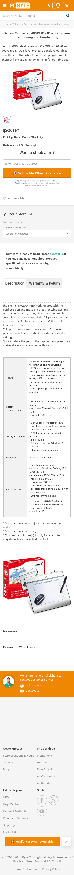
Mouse (69, 24)
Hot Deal (42, 762)
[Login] (57, 5)
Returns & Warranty (15, 818)
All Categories (46, 776)
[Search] (67, 16)
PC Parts (16, 24)
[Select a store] (49, 5)
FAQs (6, 797)
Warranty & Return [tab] (44, 283)
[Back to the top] (66, 841)
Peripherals (30, 24)
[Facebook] (43, 804)
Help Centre (11, 804)
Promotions (44, 755)
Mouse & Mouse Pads (51, 24)
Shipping (9, 825)
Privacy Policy (51, 869)
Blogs (6, 769)
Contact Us (10, 832)
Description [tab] (14, 283)
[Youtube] (42, 815)
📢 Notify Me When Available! (37, 173)
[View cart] (66, 5)
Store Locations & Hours (18, 755)
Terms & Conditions (27, 869)
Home (5, 24)
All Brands (43, 783)
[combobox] (37, 15)
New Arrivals (45, 769)
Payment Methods (14, 811)
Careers (8, 762)
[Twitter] (54, 804)
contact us (57, 253)
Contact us (32, 690)
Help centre (33, 685)
